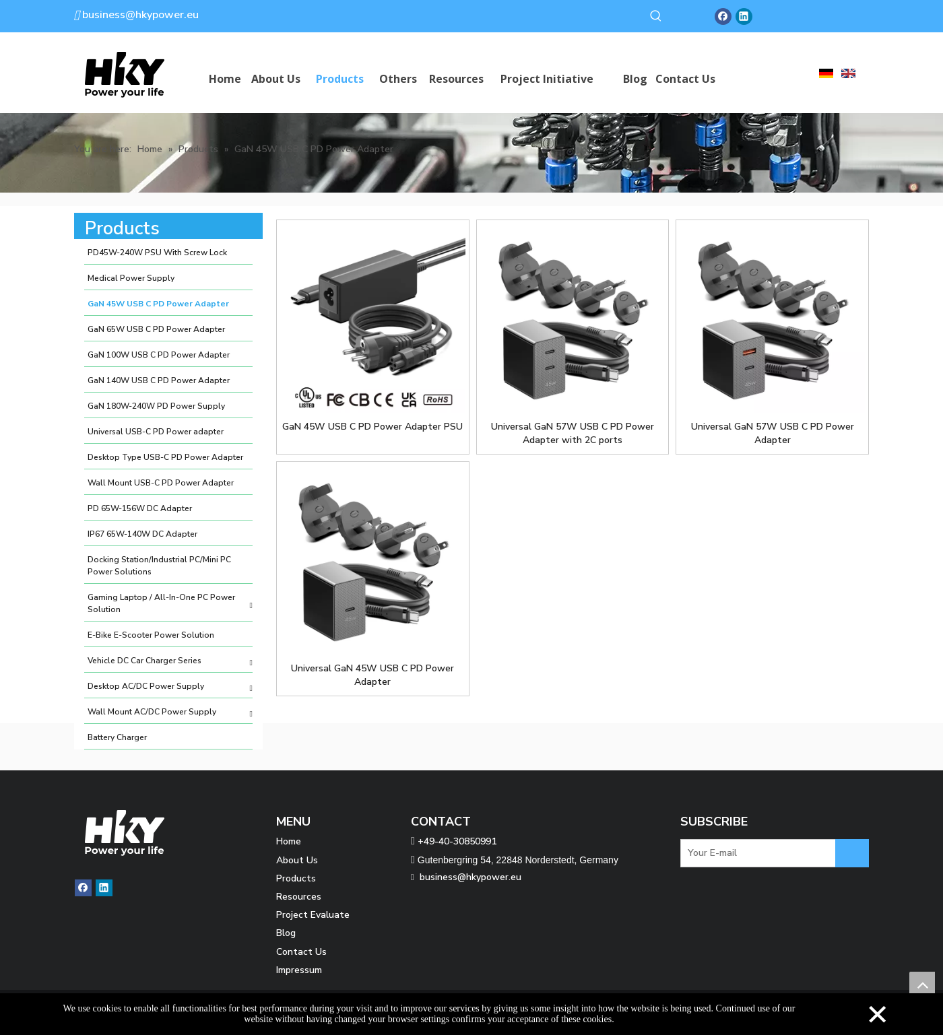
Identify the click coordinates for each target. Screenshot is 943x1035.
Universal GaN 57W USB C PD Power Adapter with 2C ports (572, 433)
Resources (298, 896)
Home (288, 841)
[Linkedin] (744, 16)
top (922, 984)
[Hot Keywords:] (656, 16)
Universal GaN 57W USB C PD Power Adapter (772, 433)
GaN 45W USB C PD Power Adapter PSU (372, 426)
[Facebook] (723, 16)
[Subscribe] (852, 853)
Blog (286, 933)
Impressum (299, 970)
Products (296, 878)
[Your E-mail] (765, 853)
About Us (297, 860)
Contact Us (301, 951)
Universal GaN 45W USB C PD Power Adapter (372, 675)
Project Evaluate (313, 914)
